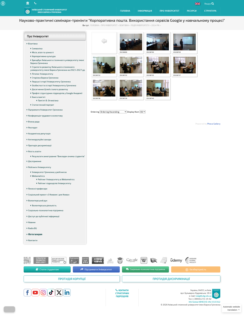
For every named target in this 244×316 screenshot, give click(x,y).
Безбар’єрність (195, 269)
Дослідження (34, 161)
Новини (31, 222)
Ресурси (192, 11)
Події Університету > (141, 25)
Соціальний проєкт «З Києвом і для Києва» (48, 194)
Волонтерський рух (37, 200)
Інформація (145, 11)
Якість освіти (34, 151)
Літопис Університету (41, 74)
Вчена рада (33, 121)
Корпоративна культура (43, 56)
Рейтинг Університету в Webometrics (55, 179)
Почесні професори (37, 188)
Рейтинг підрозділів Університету (53, 183)
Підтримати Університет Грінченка (45, 109)
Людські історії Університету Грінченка (50, 81)
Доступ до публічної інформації (43, 216)
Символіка (36, 48)
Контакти (32, 240)
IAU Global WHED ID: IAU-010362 (204, 302)
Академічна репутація (38, 133)
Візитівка (32, 43)
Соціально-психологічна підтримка (45, 210)
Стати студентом (47, 269)
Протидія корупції (72, 279)
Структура (210, 11)
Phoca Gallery (213, 123)
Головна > (95, 25)
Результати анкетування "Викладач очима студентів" (57, 156)
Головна (125, 11)
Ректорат (32, 127)
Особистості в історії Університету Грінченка (53, 85)
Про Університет (169, 11)
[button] (3, 3)
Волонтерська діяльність (43, 205)
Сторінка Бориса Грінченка (44, 77)
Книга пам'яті (37, 97)
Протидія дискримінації (39, 145)
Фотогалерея (34, 234)
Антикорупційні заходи (39, 139)
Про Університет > (110, 25)
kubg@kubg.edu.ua (203, 296)
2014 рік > (156, 25)
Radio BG (32, 228)
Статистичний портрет (42, 104)
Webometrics (37, 176)
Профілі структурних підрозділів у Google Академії (56, 93)
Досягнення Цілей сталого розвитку (49, 89)
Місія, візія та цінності (42, 52)
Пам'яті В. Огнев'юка (47, 100)
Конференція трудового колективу (45, 115)
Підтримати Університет (96, 269)
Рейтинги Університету (39, 167)
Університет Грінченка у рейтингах (48, 172)
